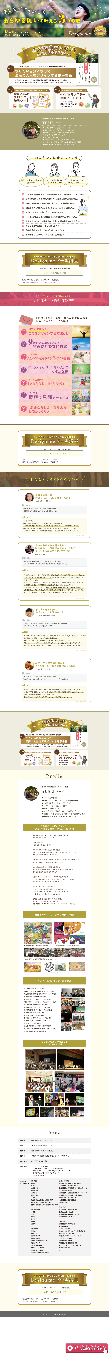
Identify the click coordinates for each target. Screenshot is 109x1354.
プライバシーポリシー (47, 1350)
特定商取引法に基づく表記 (60, 1350)
